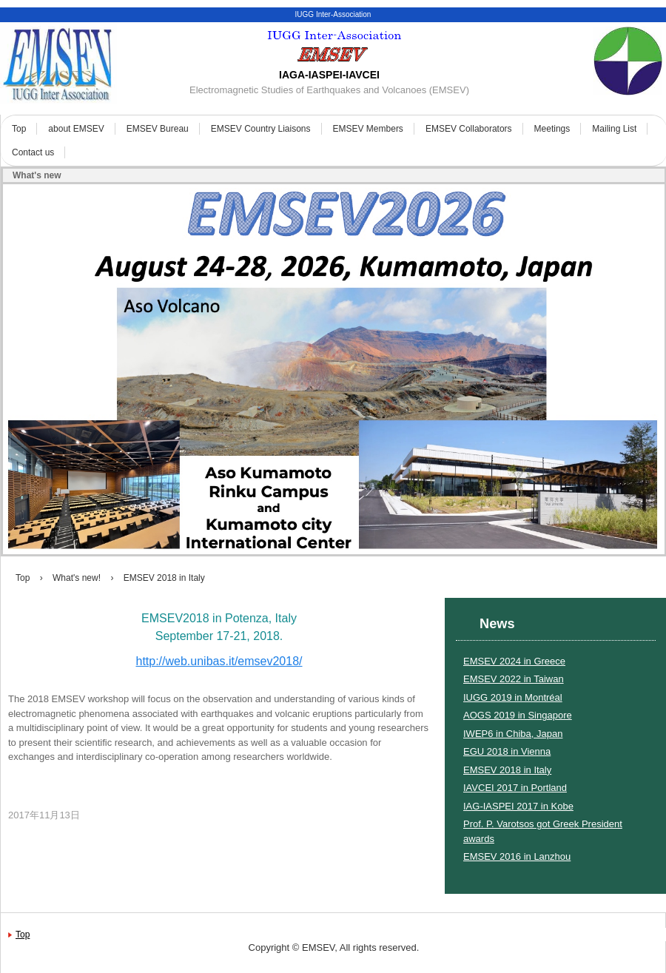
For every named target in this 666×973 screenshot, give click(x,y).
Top (19, 129)
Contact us (33, 152)
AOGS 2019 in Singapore (517, 715)
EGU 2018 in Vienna (507, 751)
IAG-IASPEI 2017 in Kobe (518, 806)
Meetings (552, 129)
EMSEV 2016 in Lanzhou (517, 856)
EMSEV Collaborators (469, 129)
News (497, 623)
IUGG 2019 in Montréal (512, 697)
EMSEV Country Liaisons (261, 129)
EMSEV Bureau (158, 129)
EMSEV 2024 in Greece (514, 661)
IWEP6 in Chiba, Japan (512, 733)
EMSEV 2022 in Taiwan (513, 678)
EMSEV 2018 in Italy (507, 769)
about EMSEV (76, 129)
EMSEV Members (368, 129)
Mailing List (614, 129)
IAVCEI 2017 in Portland (515, 787)
